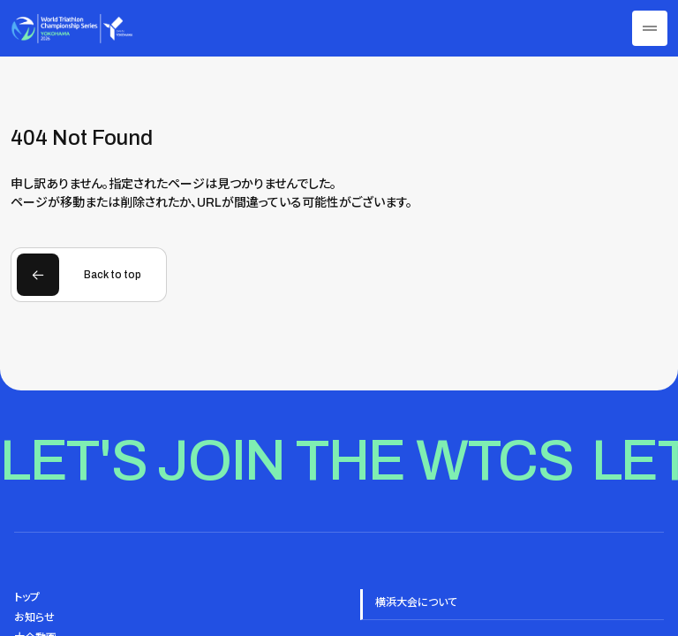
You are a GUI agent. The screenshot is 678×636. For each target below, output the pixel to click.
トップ (27, 597)
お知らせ (34, 617)
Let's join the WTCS (287, 460)
